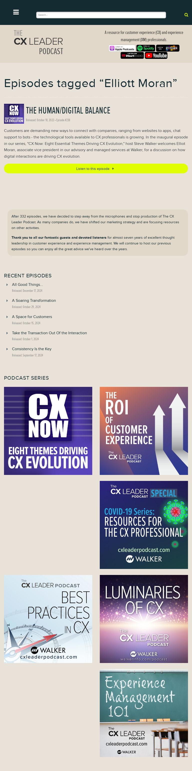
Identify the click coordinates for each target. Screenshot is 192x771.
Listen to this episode (96, 169)
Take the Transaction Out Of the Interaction (49, 333)
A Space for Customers (32, 317)
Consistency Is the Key (32, 349)
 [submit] (186, 15)
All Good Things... (27, 284)
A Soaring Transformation (34, 300)
